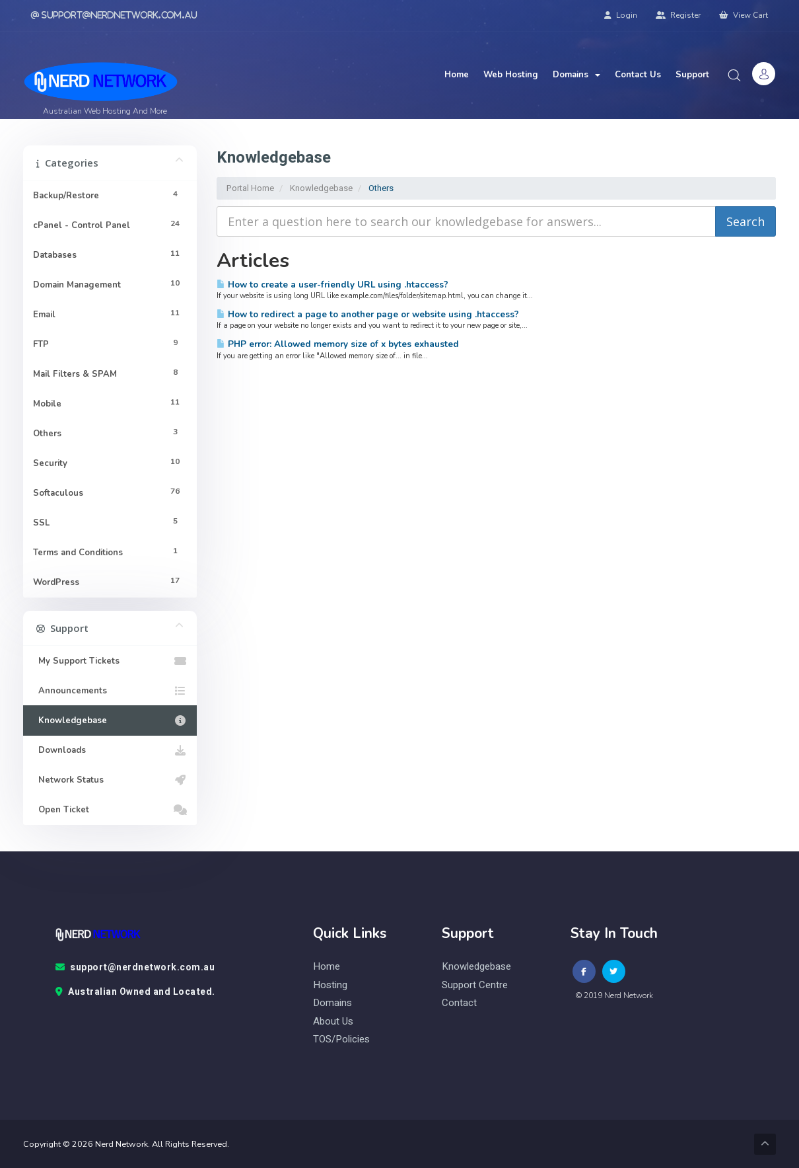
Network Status (110, 780)
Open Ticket (110, 810)
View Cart (743, 15)
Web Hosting (510, 75)
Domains (576, 75)
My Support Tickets (110, 661)
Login (620, 15)
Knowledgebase (321, 188)
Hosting (330, 985)
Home (456, 75)
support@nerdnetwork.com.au (135, 967)
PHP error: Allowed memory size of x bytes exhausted (338, 344)
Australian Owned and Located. (135, 992)
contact (459, 1003)
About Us (333, 1022)
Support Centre (475, 985)
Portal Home (250, 188)
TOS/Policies (341, 1039)
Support (692, 75)
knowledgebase (476, 967)
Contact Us (638, 75)
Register (678, 15)
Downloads (110, 750)
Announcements (110, 691)
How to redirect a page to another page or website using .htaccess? (368, 314)
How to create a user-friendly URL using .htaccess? (332, 284)
